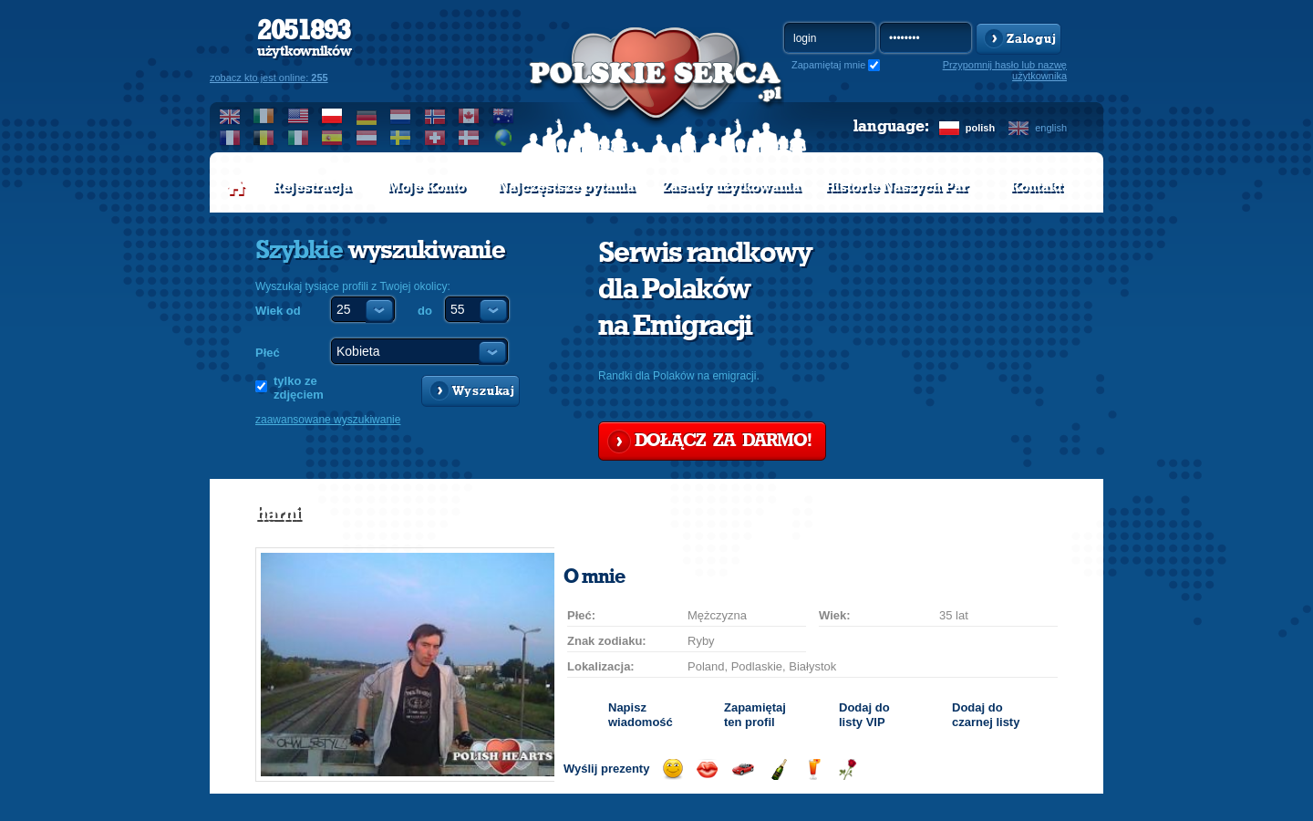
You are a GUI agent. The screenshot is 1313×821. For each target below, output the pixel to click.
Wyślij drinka (812, 769)
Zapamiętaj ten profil (755, 715)
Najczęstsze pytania (566, 187)
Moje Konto (426, 187)
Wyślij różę (847, 769)
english (1051, 127)
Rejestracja (312, 187)
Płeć (267, 352)
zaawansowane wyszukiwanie (327, 419)
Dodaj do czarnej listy (985, 715)
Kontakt (1036, 187)
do (425, 310)
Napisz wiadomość (640, 715)
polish (980, 127)
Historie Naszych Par (896, 187)
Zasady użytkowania (731, 187)
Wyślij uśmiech (672, 769)
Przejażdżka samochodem (742, 769)
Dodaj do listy (864, 715)
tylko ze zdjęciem (299, 387)
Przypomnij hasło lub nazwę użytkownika (1005, 70)
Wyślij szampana (778, 769)
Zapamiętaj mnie (828, 64)
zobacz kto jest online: (269, 77)
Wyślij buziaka (707, 769)
